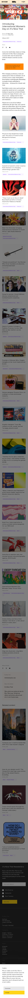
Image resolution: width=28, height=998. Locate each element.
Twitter (4, 952)
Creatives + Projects (7, 934)
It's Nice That (9, 33)
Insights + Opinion (7, 932)
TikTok (4, 948)
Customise (7, 988)
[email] (9, 47)
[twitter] (6, 47)
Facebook (4, 951)
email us (15, 97)
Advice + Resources (7, 935)
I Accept (7, 992)
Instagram (4, 946)
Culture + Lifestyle (7, 937)
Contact (13, 697)
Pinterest (4, 954)
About (3, 963)
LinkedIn (4, 949)
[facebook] (2, 47)
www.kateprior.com (10, 677)
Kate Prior (11, 34)
